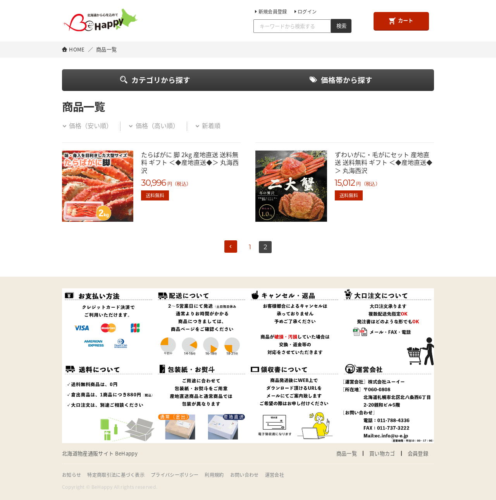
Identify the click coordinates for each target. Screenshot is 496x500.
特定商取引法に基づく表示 (116, 474)
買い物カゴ (382, 453)
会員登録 (418, 453)
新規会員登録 (270, 11)
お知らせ (71, 474)
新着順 (207, 125)
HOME (76, 49)
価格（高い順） (153, 125)
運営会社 (274, 474)
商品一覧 (346, 453)
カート (401, 20)
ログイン (305, 11)
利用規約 (214, 474)
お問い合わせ (244, 474)
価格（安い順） (87, 125)
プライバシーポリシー (174, 474)
